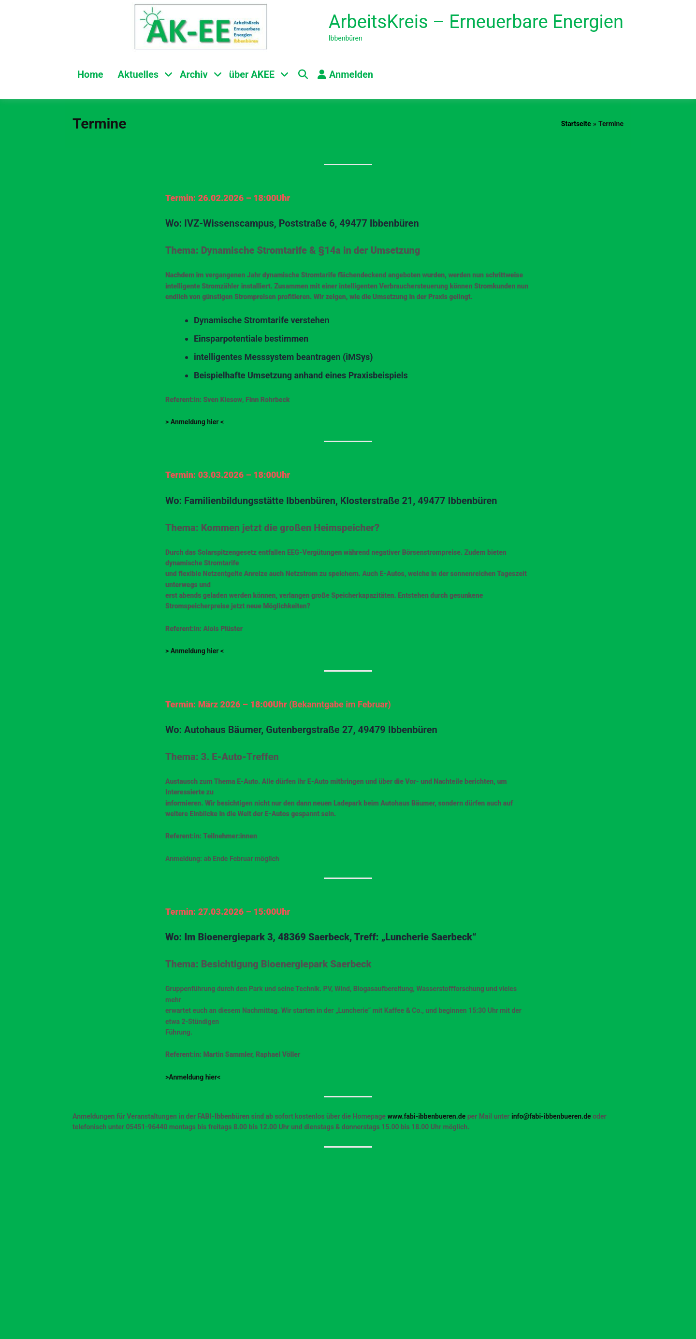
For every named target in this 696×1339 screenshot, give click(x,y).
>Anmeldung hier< (192, 1077)
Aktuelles (138, 74)
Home (90, 74)
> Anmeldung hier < (194, 422)
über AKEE (252, 74)
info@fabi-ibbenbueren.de (551, 1116)
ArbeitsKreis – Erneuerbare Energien (476, 21)
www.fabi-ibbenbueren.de (427, 1116)
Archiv (194, 74)
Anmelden (345, 74)
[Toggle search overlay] (303, 74)
